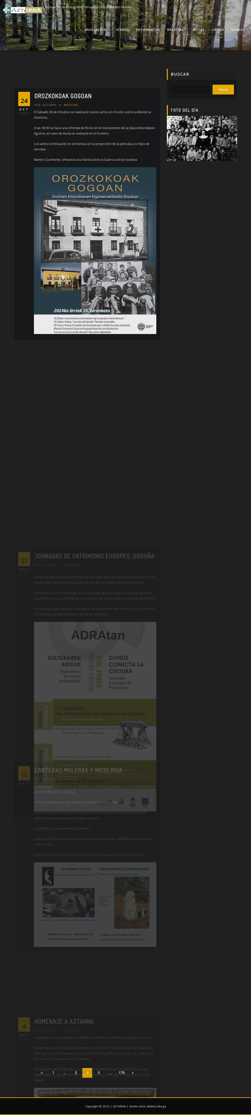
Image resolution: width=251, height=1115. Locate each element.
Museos (239, 30)
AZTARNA (45, 147)
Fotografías (148, 30)
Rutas (199, 30)
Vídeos (122, 30)
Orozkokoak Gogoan (63, 138)
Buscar (180, 79)
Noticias (71, 147)
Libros (217, 30)
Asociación (97, 30)
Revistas (176, 30)
